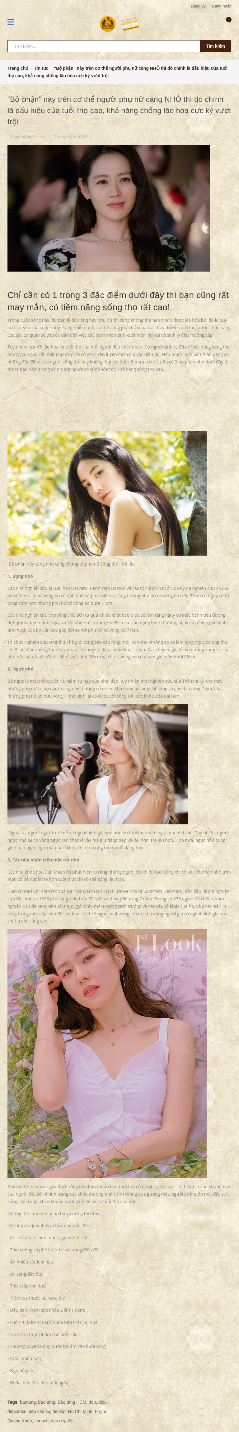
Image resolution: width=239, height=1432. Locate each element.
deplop (59, 1411)
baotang (28, 1402)
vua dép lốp (62, 1420)
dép (101, 1402)
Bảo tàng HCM (72, 1402)
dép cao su (39, 1411)
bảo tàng (46, 1402)
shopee (41, 1420)
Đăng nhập (222, 6)
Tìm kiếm (215, 46)
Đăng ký (198, 6)
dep (92, 1402)
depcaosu (16, 1411)
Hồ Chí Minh (80, 1411)
